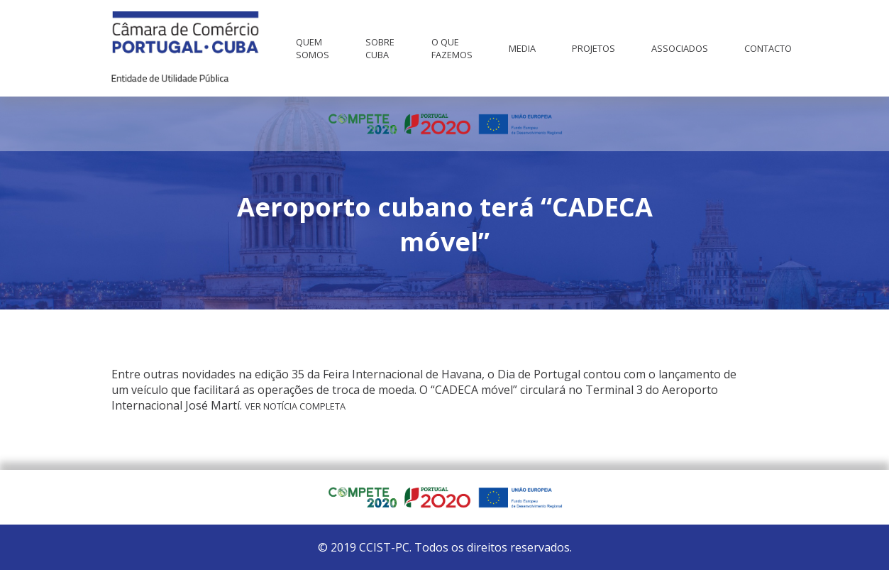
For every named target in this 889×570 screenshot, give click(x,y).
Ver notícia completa (295, 406)
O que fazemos (452, 48)
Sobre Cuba (379, 48)
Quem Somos (312, 48)
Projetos (593, 48)
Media (522, 48)
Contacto (768, 48)
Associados (679, 48)
